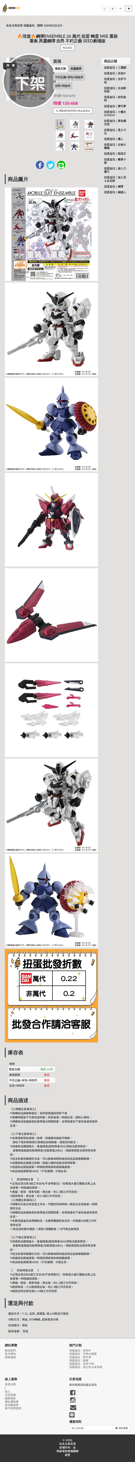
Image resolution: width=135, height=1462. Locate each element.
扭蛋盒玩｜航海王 (115, 153)
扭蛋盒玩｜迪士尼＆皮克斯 (115, 179)
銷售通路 (10, 1357)
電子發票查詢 (13, 1408)
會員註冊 (10, 1384)
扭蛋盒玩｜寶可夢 (115, 106)
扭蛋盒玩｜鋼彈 (33, 25)
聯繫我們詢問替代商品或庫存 (73, 110)
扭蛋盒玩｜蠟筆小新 (115, 161)
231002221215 (53, 25)
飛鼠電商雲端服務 (67, 1451)
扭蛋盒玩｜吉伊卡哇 (115, 80)
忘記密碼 (10, 1395)
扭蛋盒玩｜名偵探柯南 (115, 89)
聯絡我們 (10, 1350)
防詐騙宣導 (12, 1405)
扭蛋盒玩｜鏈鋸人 (115, 192)
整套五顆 (60, 68)
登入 (7, 1391)
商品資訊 (67, 47)
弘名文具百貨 (14, 25)
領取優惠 (121, 1428)
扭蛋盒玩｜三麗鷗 (115, 67)
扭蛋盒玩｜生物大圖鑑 (115, 146)
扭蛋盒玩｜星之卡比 (115, 131)
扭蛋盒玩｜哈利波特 (115, 98)
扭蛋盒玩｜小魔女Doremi (115, 113)
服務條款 (10, 1398)
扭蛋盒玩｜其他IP (115, 73)
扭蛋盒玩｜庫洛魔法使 (115, 122)
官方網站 (10, 1353)
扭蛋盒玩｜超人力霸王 (115, 170)
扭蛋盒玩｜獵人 (113, 138)
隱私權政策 (12, 1401)
